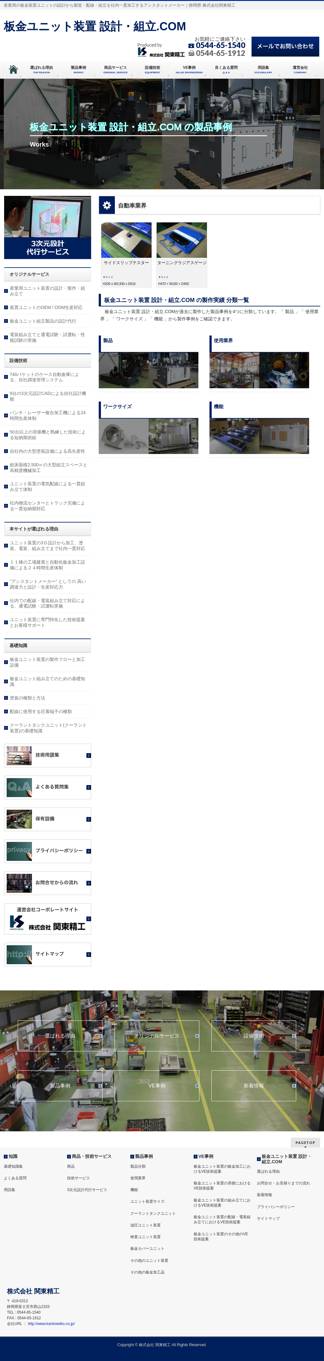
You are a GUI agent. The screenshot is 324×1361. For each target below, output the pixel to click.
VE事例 (156, 1085)
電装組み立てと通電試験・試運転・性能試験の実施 (47, 337)
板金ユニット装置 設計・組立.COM (95, 26)
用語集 (9, 1190)
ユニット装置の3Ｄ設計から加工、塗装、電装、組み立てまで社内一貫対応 (47, 545)
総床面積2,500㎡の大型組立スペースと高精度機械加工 (48, 467)
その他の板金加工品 (147, 1272)
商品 (71, 1166)
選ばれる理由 (60, 1035)
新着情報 (254, 1085)
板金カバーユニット (147, 1248)
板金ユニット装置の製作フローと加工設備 (47, 662)
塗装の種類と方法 (27, 697)
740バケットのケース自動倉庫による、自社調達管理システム (44, 377)
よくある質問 (15, 1178)
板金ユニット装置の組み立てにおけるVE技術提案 (222, 1202)
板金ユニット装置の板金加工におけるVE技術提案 (222, 1169)
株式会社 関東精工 (154, 1345)
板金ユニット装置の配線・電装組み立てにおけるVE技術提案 (222, 1219)
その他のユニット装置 (149, 1260)
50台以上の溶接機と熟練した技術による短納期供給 (48, 434)
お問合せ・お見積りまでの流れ (283, 1183)
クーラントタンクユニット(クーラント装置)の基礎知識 (48, 728)
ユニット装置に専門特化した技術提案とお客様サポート (47, 622)
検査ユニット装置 (145, 1237)
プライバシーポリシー (276, 1207)
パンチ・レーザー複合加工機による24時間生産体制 (48, 415)
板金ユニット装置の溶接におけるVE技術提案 (222, 1185)
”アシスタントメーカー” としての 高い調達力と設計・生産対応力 (48, 584)
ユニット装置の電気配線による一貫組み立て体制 (47, 486)
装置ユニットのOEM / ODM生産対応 (46, 307)
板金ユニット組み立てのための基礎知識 (47, 681)
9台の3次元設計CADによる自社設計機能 (48, 396)
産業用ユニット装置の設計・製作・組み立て (47, 291)
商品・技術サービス (92, 1156)
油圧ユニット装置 (145, 1225)
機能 (134, 1190)
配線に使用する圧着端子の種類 (41, 711)
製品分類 (138, 1166)
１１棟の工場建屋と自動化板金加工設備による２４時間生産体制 (47, 565)
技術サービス (78, 1178)
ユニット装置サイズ (147, 1201)
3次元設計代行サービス (87, 1190)
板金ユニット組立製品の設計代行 (43, 321)
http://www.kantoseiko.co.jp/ (51, 1324)
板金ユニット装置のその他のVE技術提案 (221, 1236)
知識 (13, 1156)
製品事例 (60, 1085)
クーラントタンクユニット (153, 1213)
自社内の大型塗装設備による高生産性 (47, 451)
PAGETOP (305, 1142)
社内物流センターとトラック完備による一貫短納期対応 (47, 505)
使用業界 (138, 1178)
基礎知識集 (13, 1166)
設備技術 (254, 1035)
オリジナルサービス (157, 1035)
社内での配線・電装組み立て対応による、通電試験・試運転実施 (47, 603)
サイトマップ (268, 1218)
